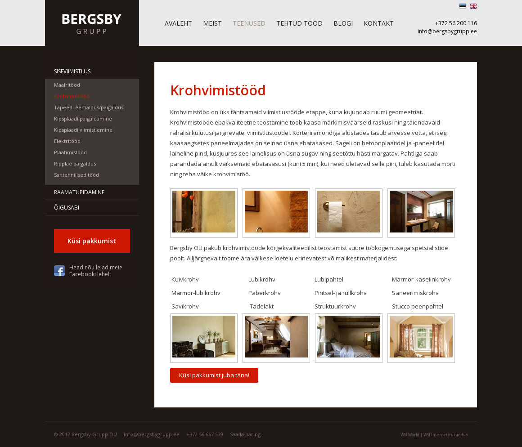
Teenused (249, 23)
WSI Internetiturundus (445, 435)
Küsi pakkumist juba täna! (214, 375)
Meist (212, 23)
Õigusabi (66, 207)
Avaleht (178, 23)
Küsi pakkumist (92, 241)
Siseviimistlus (72, 71)
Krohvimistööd (72, 96)
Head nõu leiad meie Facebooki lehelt (95, 270)
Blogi (343, 23)
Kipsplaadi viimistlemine (83, 129)
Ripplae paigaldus (75, 163)
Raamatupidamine (79, 192)
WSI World (409, 435)
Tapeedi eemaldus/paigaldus (88, 107)
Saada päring (245, 434)
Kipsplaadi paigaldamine (83, 118)
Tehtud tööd (299, 23)
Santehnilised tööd (76, 174)
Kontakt (379, 23)
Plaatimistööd (70, 152)
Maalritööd (67, 84)
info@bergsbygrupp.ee (447, 31)
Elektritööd (67, 141)
